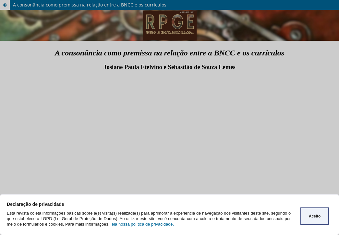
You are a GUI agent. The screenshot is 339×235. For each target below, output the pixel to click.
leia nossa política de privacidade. (142, 224)
